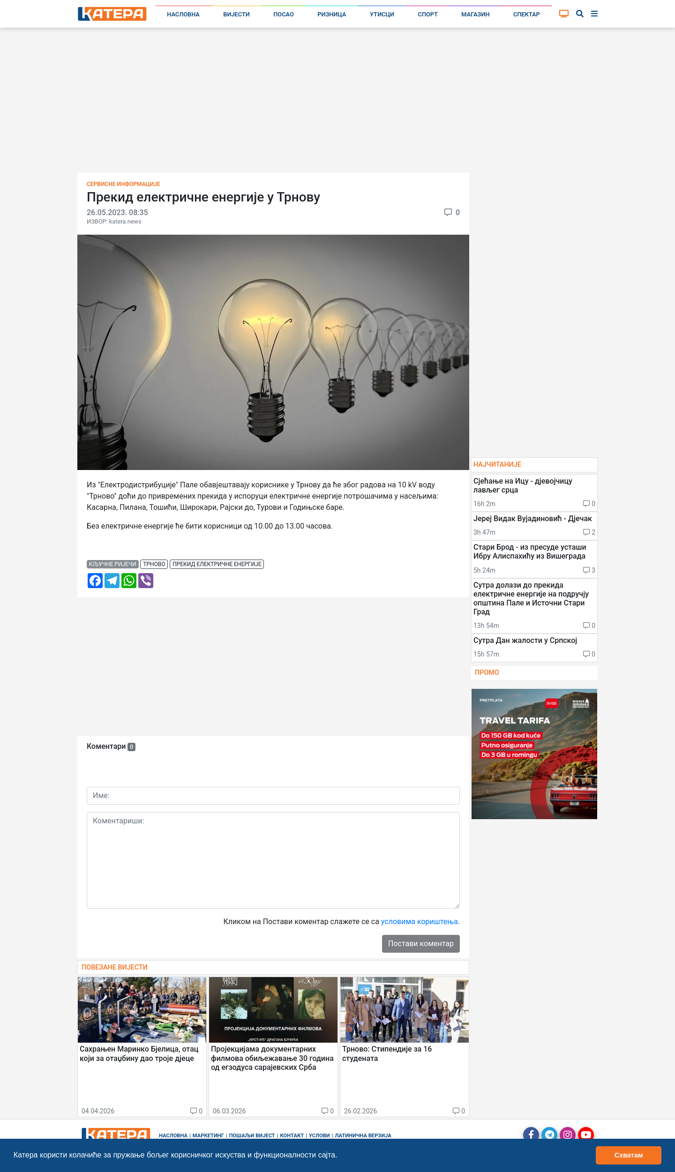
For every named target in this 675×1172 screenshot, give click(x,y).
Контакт (292, 1136)
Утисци (382, 14)
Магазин (475, 14)
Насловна (183, 14)
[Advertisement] (337, 103)
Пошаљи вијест (252, 1136)
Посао (283, 14)
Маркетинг (208, 1136)
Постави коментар (421, 943)
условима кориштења (419, 921)
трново (154, 564)
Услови (319, 1136)
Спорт (428, 14)
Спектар (526, 14)
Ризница (331, 14)
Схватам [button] (629, 1155)
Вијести (236, 14)
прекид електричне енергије (216, 564)
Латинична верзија (363, 1136)
